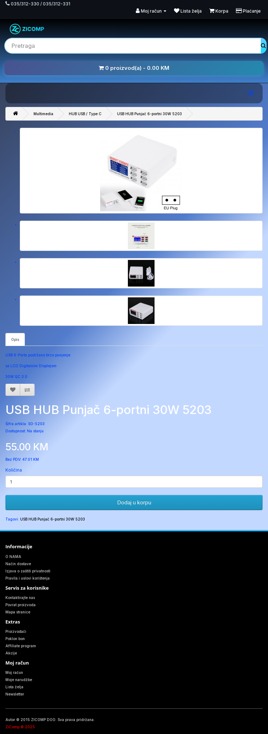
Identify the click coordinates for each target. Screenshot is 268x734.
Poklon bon (15, 638)
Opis (15, 339)
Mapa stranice (17, 612)
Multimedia (43, 114)
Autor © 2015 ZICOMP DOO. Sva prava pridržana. (50, 719)
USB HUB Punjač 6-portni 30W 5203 (149, 114)
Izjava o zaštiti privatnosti (27, 571)
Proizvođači (15, 631)
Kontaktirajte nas (20, 597)
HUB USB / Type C (85, 114)
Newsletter (14, 694)
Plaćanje (248, 11)
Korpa (218, 11)
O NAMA (13, 556)
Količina (13, 470)
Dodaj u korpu (134, 502)
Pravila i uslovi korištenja (27, 578)
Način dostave (18, 564)
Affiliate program (20, 646)
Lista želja (188, 11)
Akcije (11, 653)
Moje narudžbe (18, 679)
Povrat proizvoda (20, 605)
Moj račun (151, 11)
